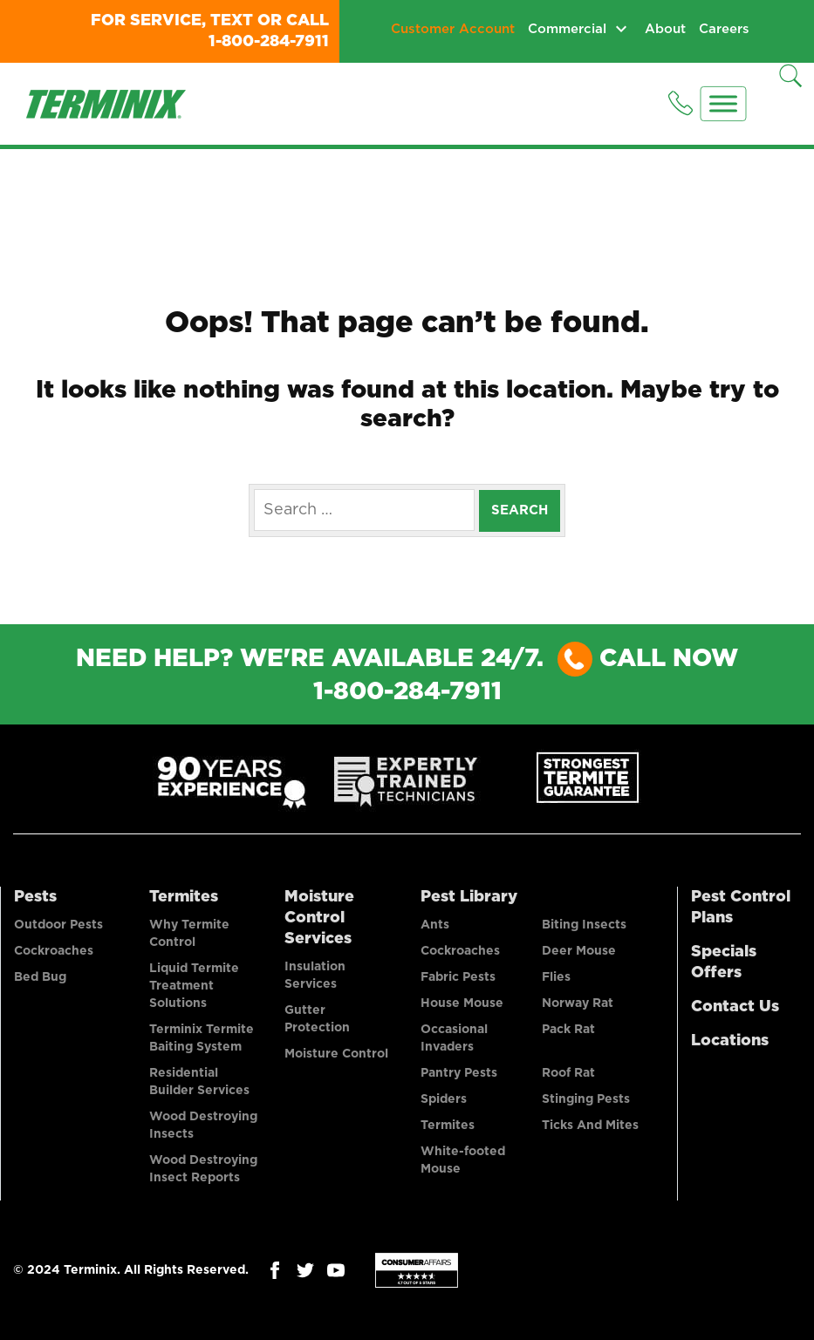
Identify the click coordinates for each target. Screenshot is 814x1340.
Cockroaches (53, 951)
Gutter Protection (317, 1019)
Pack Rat (568, 1030)
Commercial (567, 29)
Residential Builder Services (199, 1082)
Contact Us (735, 1007)
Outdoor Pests (58, 925)
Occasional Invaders (454, 1038)
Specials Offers (723, 962)
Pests (35, 897)
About (665, 29)
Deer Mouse (579, 951)
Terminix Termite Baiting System (201, 1038)
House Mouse (462, 1003)
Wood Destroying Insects (203, 1125)
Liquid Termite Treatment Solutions (194, 986)
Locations (730, 1041)
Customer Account (453, 29)
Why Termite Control (189, 934)
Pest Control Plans (740, 907)
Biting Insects (584, 925)
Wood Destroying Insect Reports (203, 1169)
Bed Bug (40, 977)
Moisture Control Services (319, 918)
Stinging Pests (586, 1099)
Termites (183, 897)
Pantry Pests (459, 1073)
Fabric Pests (458, 977)
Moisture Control (336, 1054)
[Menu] (724, 103)
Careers (724, 29)
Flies (556, 977)
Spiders (444, 1099)
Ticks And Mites (590, 1125)
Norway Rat (577, 1003)
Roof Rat (568, 1073)
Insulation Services (314, 975)
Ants (435, 925)
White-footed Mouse (463, 1160)
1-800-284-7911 (269, 42)
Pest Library (469, 897)
